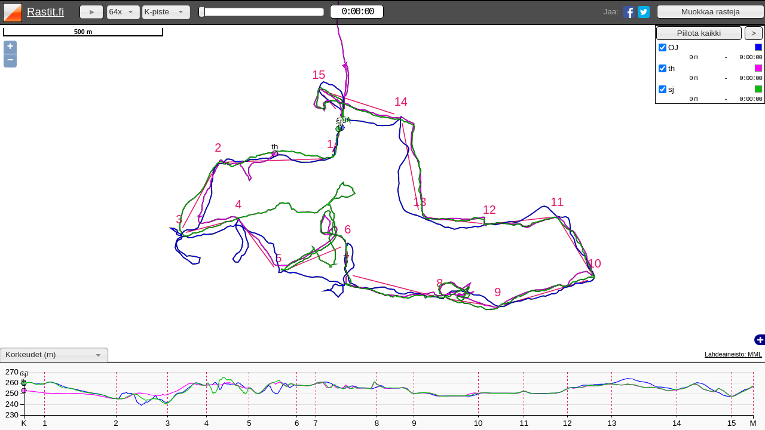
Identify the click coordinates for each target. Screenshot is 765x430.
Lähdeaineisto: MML (733, 354)
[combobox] (123, 12)
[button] (710, 12)
